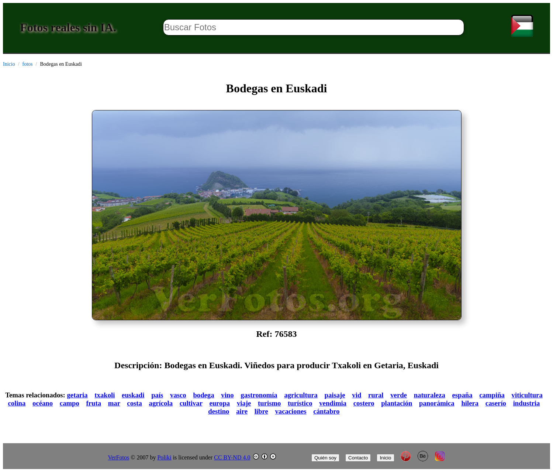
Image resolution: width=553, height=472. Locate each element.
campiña (492, 395)
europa (219, 403)
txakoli (104, 395)
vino (227, 395)
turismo (269, 403)
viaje (244, 403)
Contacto (358, 458)
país (157, 395)
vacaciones (290, 411)
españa (462, 395)
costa (134, 403)
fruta (93, 403)
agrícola (161, 403)
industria (526, 403)
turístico (300, 403)
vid (356, 395)
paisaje (335, 395)
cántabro (326, 411)
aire (242, 411)
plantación (396, 403)
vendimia (332, 403)
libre (261, 411)
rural (376, 395)
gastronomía (259, 395)
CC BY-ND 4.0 (232, 457)
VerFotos (118, 457)
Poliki (164, 457)
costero (363, 403)
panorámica (437, 403)
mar (114, 403)
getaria (77, 395)
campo (69, 403)
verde (398, 395)
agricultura (300, 395)
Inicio (9, 64)
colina (17, 403)
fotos (28, 64)
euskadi (133, 395)
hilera (469, 403)
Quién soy (325, 458)
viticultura (527, 395)
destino (218, 411)
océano (42, 403)
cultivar (191, 403)
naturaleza (429, 395)
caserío (495, 403)
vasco (178, 395)
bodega (203, 395)
